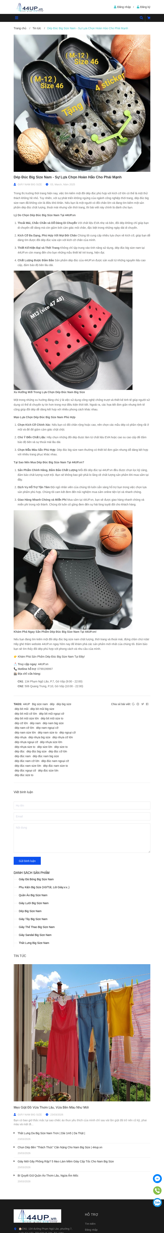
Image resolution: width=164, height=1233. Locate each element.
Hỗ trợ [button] (91, 1214)
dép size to (61, 746)
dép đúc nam (23, 756)
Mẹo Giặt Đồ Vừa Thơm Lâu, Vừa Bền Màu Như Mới (51, 1107)
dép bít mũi (21, 708)
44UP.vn (43, 664)
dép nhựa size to (25, 746)
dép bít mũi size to (52, 718)
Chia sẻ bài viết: (121, 704)
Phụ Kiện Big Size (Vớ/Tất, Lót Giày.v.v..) (44, 887)
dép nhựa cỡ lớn (62, 737)
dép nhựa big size (40, 737)
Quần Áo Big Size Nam (33, 895)
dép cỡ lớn (21, 723)
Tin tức (20, 956)
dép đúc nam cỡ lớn (27, 761)
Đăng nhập (91, 1229)
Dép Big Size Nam (30, 911)
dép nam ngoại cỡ (47, 727)
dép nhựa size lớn (51, 742)
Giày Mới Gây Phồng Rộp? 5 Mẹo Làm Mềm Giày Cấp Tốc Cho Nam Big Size (66, 1161)
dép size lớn (44, 746)
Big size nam (40, 704)
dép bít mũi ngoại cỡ (51, 713)
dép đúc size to (24, 775)
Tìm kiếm (90, 1223)
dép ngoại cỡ (67, 732)
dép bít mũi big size (42, 708)
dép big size (63, 704)
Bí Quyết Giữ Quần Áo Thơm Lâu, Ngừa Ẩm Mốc (48, 1175)
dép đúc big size (37, 751)
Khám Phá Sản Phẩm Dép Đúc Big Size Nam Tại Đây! (51, 656)
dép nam (35, 723)
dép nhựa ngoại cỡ (26, 742)
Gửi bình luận (27, 861)
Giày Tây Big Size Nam (33, 919)
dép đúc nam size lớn (28, 765)
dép (52, 704)
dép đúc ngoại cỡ (25, 770)
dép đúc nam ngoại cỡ (55, 761)
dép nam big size (53, 723)
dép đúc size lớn (48, 770)
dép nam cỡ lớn (24, 727)
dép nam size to (47, 732)
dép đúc (20, 751)
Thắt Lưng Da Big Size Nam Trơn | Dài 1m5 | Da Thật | (51, 1133)
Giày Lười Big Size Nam (34, 903)
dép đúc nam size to (55, 765)
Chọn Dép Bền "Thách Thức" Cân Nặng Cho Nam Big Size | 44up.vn (60, 1147)
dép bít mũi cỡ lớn (26, 713)
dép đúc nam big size (46, 756)
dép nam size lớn (25, 732)
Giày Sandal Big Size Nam (35, 935)
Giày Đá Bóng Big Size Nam (36, 879)
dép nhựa (21, 737)
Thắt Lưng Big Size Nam (34, 942)
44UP (26, 704)
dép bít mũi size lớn (27, 718)
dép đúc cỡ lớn (58, 751)
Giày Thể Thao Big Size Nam (37, 927)
